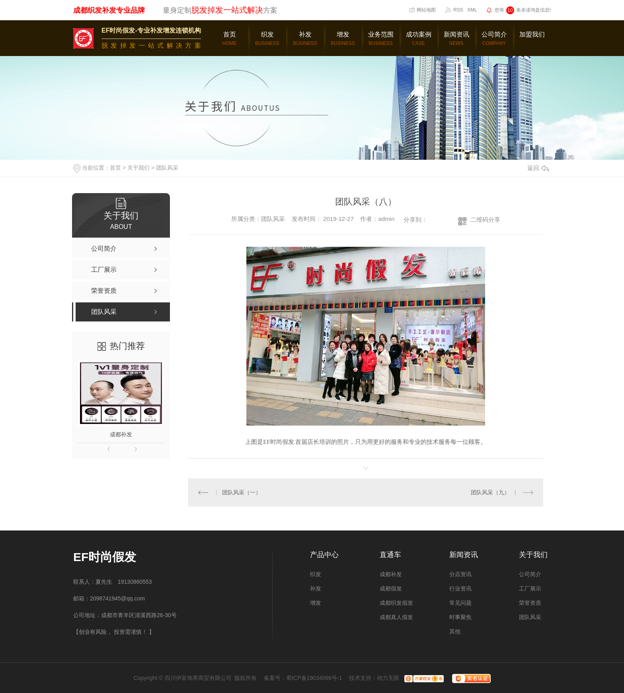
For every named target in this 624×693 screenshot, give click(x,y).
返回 (538, 168)
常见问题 (460, 603)
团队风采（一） (241, 492)
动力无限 (388, 678)
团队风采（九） (490, 492)
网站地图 (426, 10)
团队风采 (167, 168)
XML (472, 10)
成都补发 (121, 434)
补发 (315, 588)
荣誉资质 (530, 603)
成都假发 (391, 588)
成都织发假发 (396, 603)
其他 (454, 631)
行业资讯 (460, 588)
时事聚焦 (460, 617)
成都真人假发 (396, 617)
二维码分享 (485, 219)
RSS (458, 10)
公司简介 (530, 574)
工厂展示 (530, 588)
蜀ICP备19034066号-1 (314, 678)
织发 (315, 574)
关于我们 (138, 168)
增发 (315, 603)
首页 (115, 168)
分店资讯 (460, 574)
